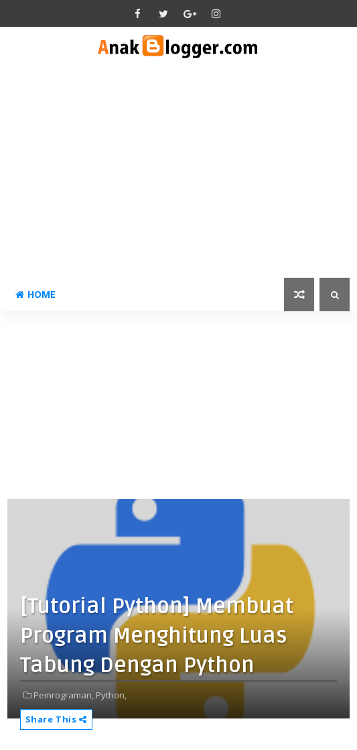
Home (35, 294)
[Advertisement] (178, 177)
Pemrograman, (63, 695)
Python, (111, 695)
